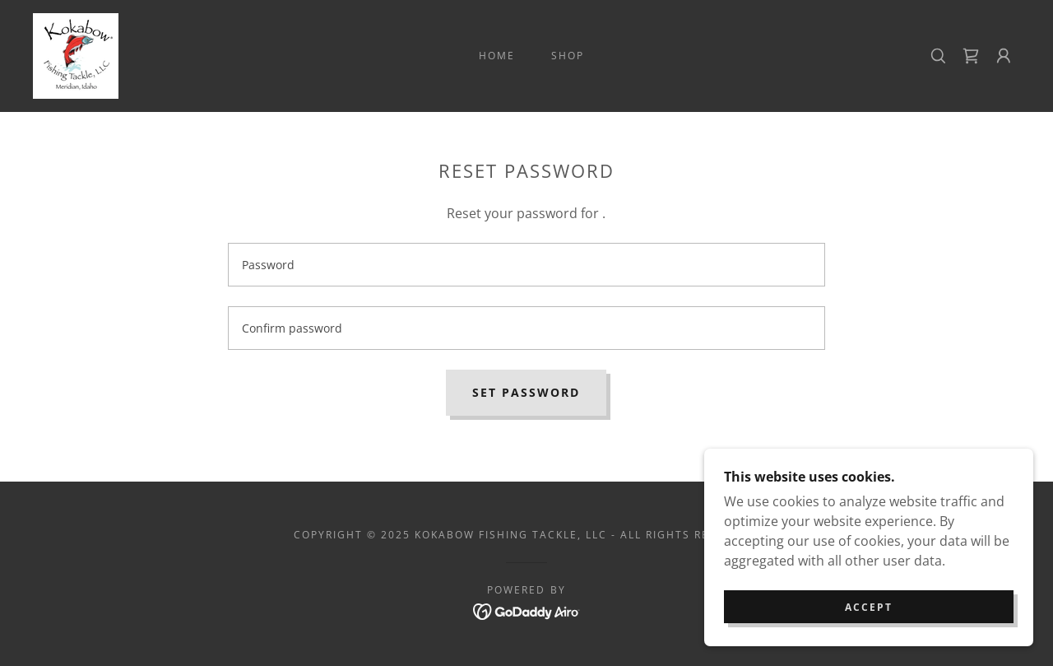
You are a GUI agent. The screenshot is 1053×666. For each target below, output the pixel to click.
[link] (75, 54)
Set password (526, 392)
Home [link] (497, 56)
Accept (869, 619)
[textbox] (526, 264)
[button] (1003, 56)
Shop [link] (567, 56)
